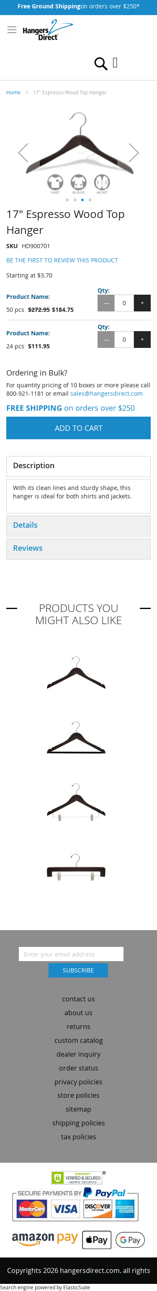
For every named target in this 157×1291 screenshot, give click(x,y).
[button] (23, 152)
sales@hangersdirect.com (106, 393)
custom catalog (78, 1040)
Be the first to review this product (62, 260)
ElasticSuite (76, 1287)
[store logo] (48, 29)
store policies (78, 1095)
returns (78, 1026)
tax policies (78, 1136)
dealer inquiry (78, 1054)
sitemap (78, 1109)
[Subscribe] (78, 970)
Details (25, 525)
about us (78, 1012)
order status (78, 1068)
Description (33, 465)
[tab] (78, 466)
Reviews (28, 548)
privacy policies (78, 1081)
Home (13, 92)
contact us (78, 998)
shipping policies (78, 1123)
